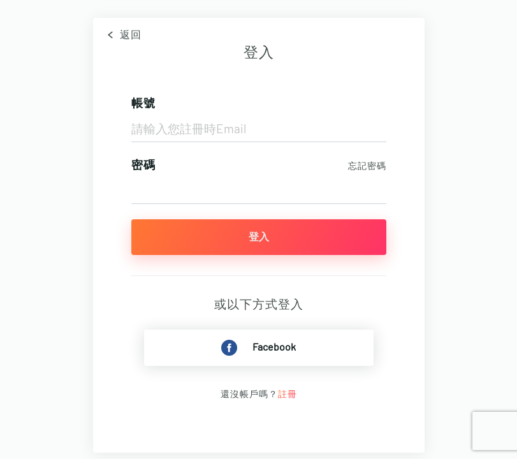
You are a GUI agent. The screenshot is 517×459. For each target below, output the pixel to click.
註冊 (287, 394)
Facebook (258, 348)
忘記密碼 (367, 166)
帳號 (143, 104)
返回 (122, 35)
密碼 (143, 165)
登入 (259, 237)
